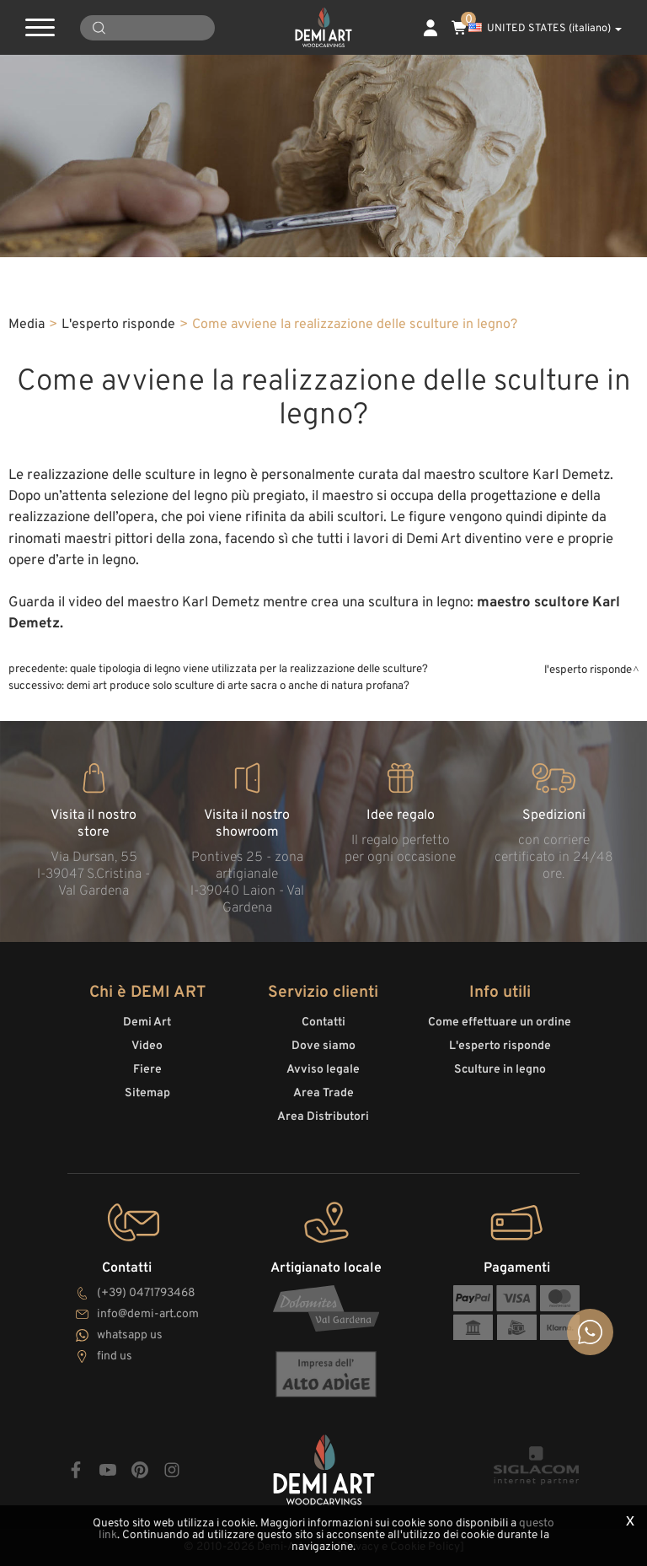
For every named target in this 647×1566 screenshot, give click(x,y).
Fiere (147, 1070)
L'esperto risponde (118, 324)
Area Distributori (323, 1117)
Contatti (323, 1022)
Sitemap (147, 1093)
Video (147, 1046)
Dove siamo (323, 1046)
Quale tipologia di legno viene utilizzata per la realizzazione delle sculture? (249, 669)
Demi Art (147, 1022)
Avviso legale (323, 1070)
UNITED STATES (545, 28)
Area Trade (323, 1093)
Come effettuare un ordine (499, 1022)
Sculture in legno (500, 1070)
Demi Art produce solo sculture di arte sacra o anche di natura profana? (238, 686)
